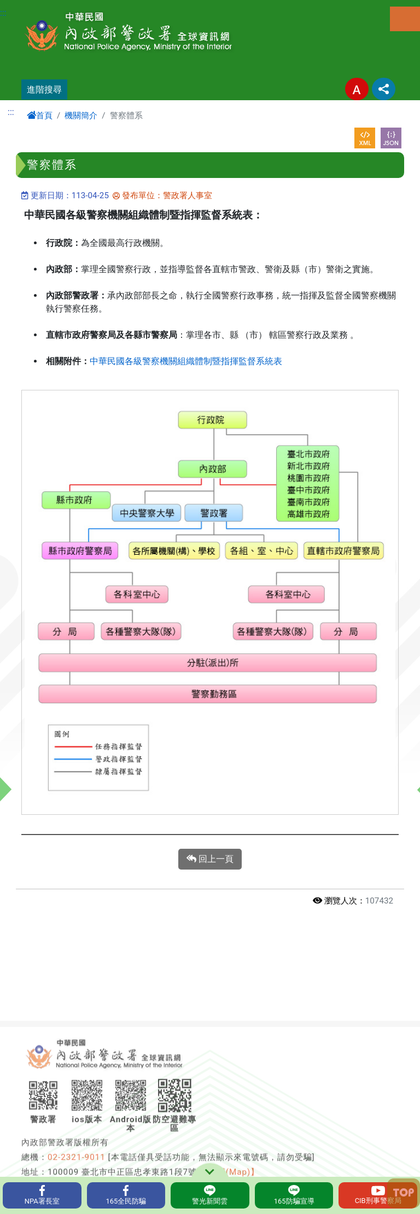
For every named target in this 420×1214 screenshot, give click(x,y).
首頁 (39, 115)
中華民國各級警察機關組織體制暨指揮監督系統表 (186, 361)
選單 (405, 19)
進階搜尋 (44, 89)
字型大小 (357, 89)
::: (3, 13)
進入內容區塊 (26, 6)
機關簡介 (81, 115)
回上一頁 (210, 859)
